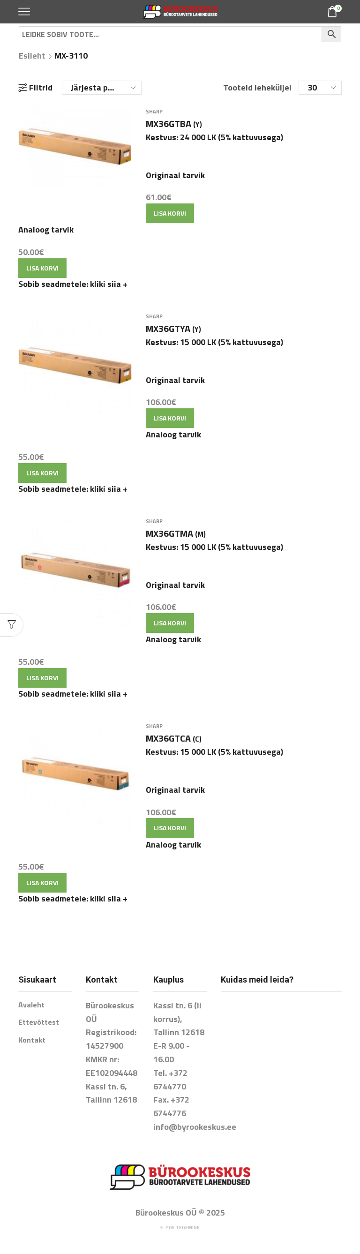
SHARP (154, 111)
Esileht (32, 56)
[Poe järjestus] (102, 88)
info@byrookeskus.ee (194, 1126)
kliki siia (109, 284)
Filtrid (35, 88)
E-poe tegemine (180, 1227)
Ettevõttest (38, 1022)
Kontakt (31, 1039)
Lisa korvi (170, 213)
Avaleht (31, 1004)
